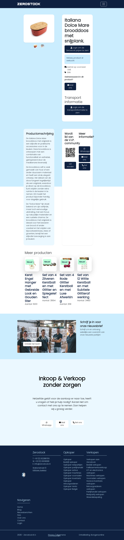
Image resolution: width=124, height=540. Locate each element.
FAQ (19, 515)
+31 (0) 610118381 (42, 461)
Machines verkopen (95, 475)
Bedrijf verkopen (93, 465)
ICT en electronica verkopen (94, 471)
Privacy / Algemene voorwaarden (57, 535)
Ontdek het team (32, 344)
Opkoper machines (72, 473)
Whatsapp (85, 150)
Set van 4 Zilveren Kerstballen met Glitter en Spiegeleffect (49, 286)
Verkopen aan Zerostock (92, 460)
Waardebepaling (94, 497)
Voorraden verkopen (95, 478)
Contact (21, 520)
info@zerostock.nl (42, 464)
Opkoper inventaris (72, 478)
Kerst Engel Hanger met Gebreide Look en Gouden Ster (32, 288)
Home (20, 507)
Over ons (21, 518)
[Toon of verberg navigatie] (103, 4)
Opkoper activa (70, 470)
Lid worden (70, 165)
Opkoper (67, 459)
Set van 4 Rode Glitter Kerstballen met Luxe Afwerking (67, 288)
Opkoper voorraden (72, 475)
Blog (19, 509)
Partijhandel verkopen (96, 491)
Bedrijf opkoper (70, 462)
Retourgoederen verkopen (93, 487)
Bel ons (84, 166)
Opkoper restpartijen (72, 465)
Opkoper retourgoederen (70, 482)
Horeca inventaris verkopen (94, 482)
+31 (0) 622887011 (41, 458)
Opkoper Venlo (70, 486)
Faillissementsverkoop (96, 467)
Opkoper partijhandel (73, 467)
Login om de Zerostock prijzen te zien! (77, 49)
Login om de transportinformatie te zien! (77, 110)
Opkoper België (70, 489)
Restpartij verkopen (95, 494)
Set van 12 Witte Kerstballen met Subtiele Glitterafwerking (83, 286)
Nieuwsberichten (24, 512)
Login (19, 523)
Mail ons (70, 86)
